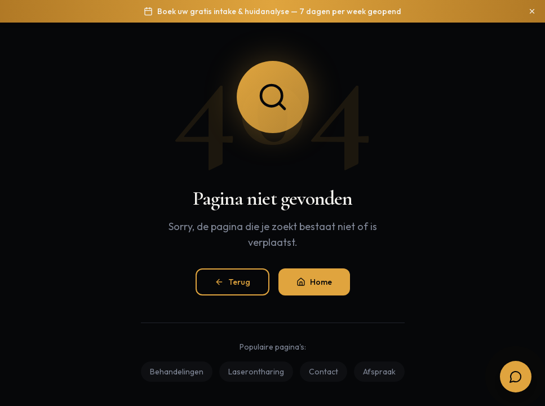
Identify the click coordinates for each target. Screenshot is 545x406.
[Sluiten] (532, 11)
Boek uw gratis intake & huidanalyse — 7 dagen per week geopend (279, 11)
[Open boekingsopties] (515, 376)
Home (314, 282)
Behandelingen (176, 372)
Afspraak (379, 372)
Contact (323, 372)
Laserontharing (256, 372)
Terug (232, 282)
